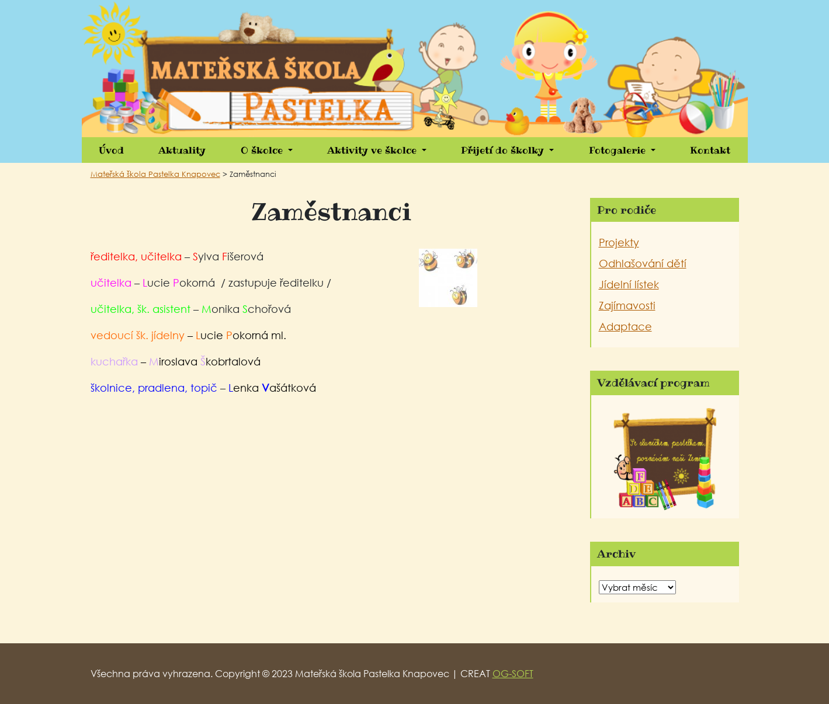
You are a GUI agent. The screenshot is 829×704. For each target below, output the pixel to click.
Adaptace (625, 326)
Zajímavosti (627, 305)
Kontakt (710, 150)
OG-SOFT (512, 673)
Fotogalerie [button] (618, 150)
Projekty (619, 242)
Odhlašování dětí (642, 263)
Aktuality (182, 150)
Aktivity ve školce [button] (373, 150)
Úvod (111, 150)
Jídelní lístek (629, 284)
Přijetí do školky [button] (504, 150)
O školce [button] (263, 150)
